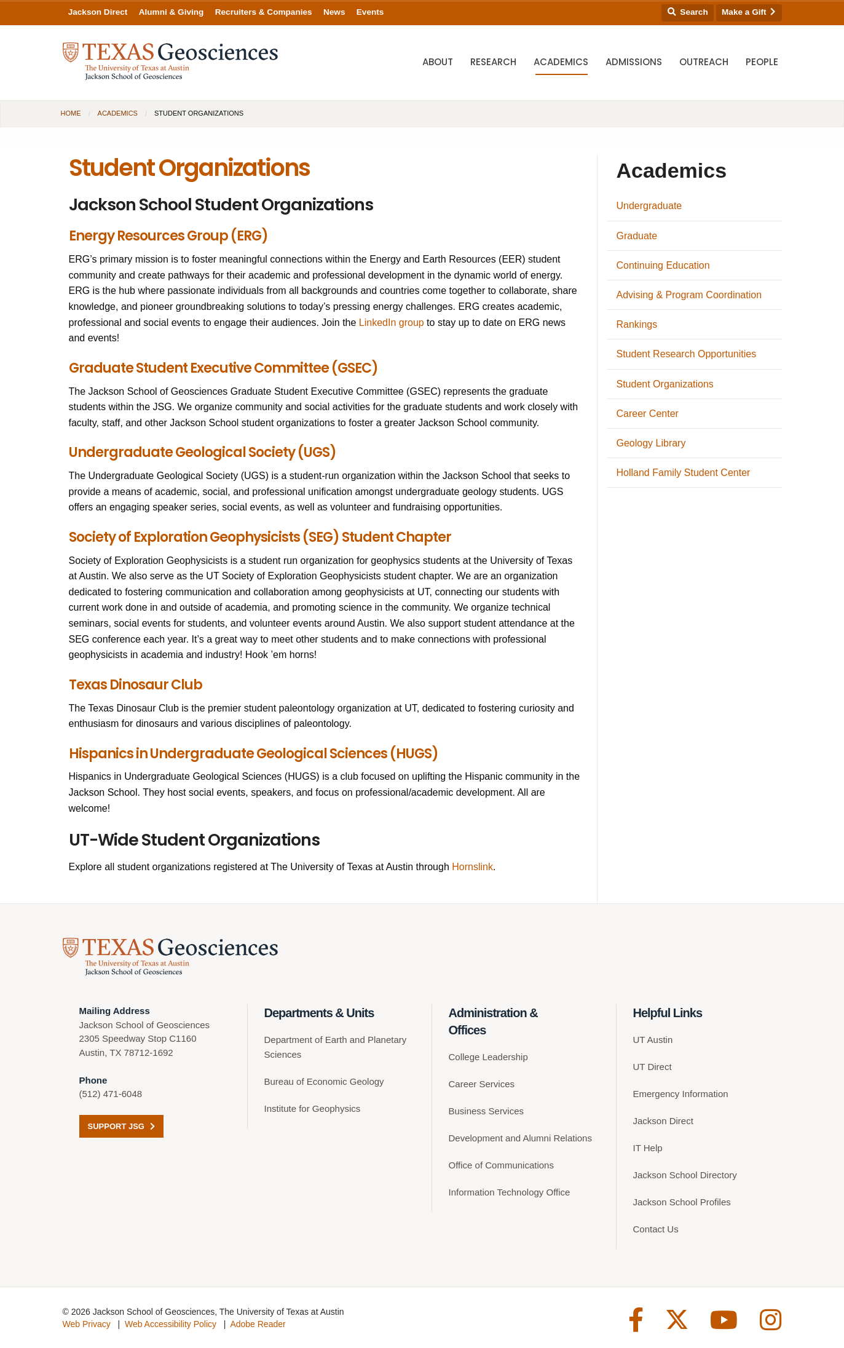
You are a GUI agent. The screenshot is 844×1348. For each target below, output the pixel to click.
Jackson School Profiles (682, 1202)
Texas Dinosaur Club (135, 684)
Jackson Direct (98, 12)
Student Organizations (665, 384)
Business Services (486, 1111)
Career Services (482, 1084)
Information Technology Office (509, 1192)
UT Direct (652, 1066)
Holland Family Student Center (684, 472)
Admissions (633, 61)
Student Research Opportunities (687, 354)
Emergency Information (680, 1093)
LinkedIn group (391, 322)
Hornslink (472, 867)
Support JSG (121, 1126)
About (437, 61)
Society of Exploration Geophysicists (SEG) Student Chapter (260, 537)
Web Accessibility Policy (170, 1324)
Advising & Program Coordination (689, 295)
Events (370, 12)
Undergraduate (649, 205)
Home (71, 113)
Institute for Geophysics (312, 1108)
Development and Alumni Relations (520, 1138)
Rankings (637, 324)
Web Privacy (87, 1324)
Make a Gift (749, 12)
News (334, 12)
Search (688, 12)
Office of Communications (501, 1165)
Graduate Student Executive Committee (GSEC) (223, 368)
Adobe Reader (257, 1324)
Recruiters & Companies (263, 12)
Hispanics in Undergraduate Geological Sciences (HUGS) (253, 753)
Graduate (637, 236)
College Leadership (488, 1057)
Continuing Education (663, 265)
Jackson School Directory (685, 1175)
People (762, 61)
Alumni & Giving (171, 12)
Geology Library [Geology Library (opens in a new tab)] (651, 443)
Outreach (703, 61)
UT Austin (653, 1039)
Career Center (648, 413)
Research (493, 61)
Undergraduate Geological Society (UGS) (202, 452)
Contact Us (656, 1229)
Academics (561, 61)
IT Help (648, 1148)
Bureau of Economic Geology (324, 1081)
